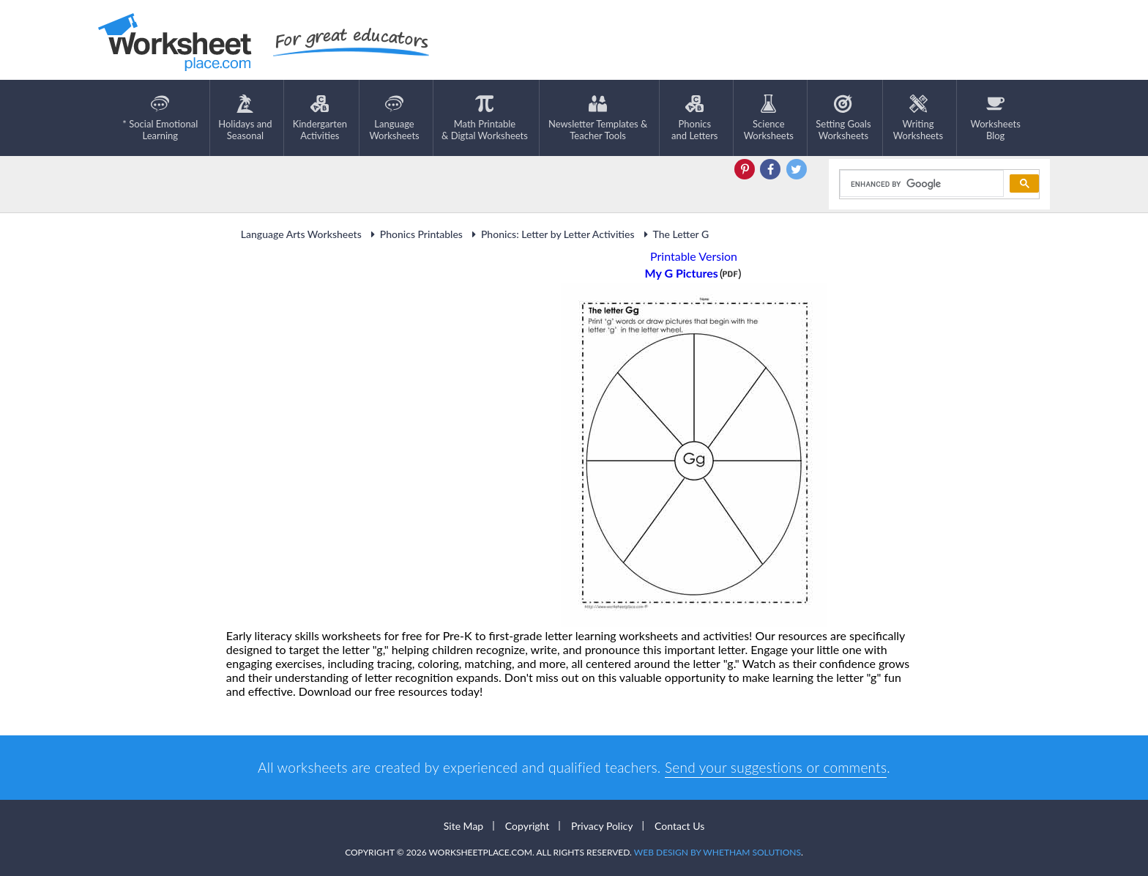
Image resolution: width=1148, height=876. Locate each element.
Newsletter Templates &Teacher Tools (597, 117)
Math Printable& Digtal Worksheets (484, 117)
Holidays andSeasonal (245, 117)
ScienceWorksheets (769, 117)
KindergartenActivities (320, 117)
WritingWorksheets (918, 117)
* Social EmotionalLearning (160, 117)
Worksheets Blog (995, 117)
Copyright (527, 826)
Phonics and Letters (694, 117)
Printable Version (693, 256)
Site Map (463, 826)
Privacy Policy (602, 826)
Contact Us (679, 826)
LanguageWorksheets (394, 117)
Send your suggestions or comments (776, 767)
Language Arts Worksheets (301, 234)
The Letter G (674, 234)
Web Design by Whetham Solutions (717, 852)
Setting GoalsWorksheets (843, 117)
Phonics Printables (415, 234)
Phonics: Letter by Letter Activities (551, 234)
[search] (920, 183)
